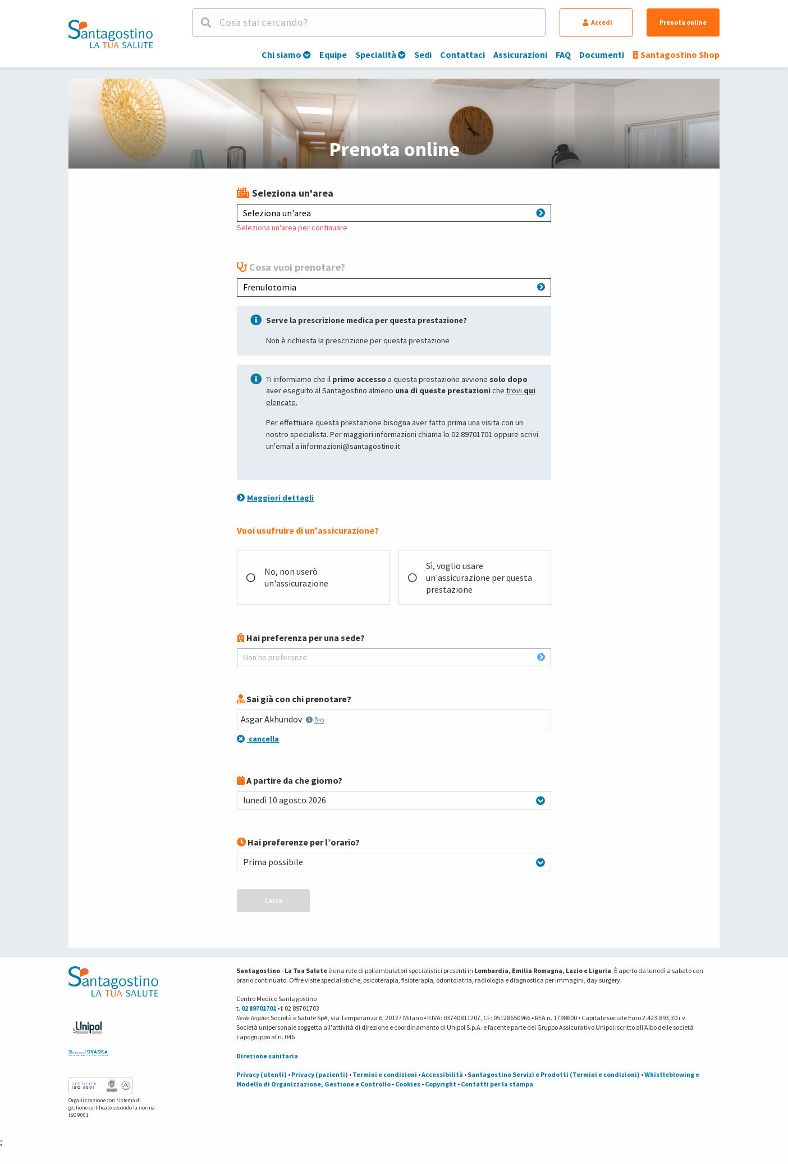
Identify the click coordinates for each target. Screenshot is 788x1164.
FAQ (563, 54)
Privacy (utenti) (261, 1074)
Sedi (423, 54)
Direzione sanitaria (267, 1056)
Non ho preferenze (394, 657)
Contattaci (462, 54)
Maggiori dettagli (275, 498)
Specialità (380, 54)
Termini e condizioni (384, 1074)
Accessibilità (442, 1074)
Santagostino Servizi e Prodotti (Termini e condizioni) (554, 1074)
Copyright (440, 1084)
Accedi (597, 22)
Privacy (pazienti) (319, 1074)
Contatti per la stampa (497, 1084)
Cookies (407, 1084)
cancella (258, 739)
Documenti (601, 54)
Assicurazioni (520, 54)
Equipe (333, 54)
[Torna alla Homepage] (110, 33)
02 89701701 (258, 1008)
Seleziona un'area (394, 213)
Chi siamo (286, 54)
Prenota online (683, 22)
